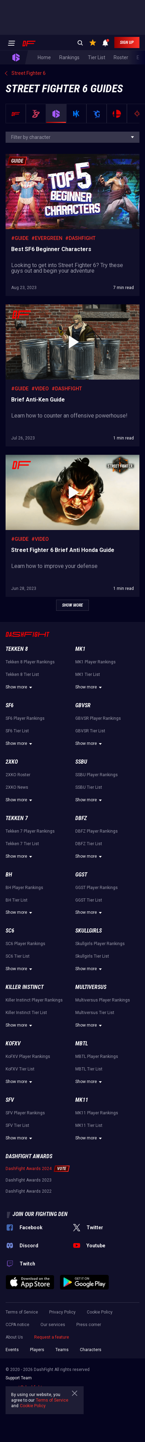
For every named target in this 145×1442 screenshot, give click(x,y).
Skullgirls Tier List (92, 956)
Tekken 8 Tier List (22, 674)
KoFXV (13, 1043)
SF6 (10, 705)
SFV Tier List (17, 1125)
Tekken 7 (17, 818)
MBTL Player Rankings (96, 1056)
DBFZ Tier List (88, 843)
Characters (90, 1349)
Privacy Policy (62, 1312)
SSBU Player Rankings (96, 774)
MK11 (81, 1100)
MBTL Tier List (88, 1069)
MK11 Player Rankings (96, 1112)
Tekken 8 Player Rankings (30, 662)
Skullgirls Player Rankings (100, 943)
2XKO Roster (18, 774)
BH (9, 874)
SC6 (10, 930)
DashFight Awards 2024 (29, 1168)
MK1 (80, 649)
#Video (40, 388)
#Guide (20, 238)
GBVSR (83, 705)
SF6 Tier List (17, 730)
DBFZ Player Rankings (96, 831)
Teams (62, 1349)
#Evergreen (46, 238)
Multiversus (90, 987)
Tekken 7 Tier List (22, 843)
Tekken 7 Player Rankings (30, 831)
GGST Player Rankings (96, 887)
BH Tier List (17, 900)
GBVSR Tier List (90, 730)
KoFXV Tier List (20, 1069)
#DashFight (80, 238)
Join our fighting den (40, 1214)
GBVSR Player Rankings (98, 718)
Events (12, 1349)
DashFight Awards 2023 (29, 1180)
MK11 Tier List (88, 1125)
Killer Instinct (25, 987)
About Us (14, 1337)
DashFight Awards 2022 (29, 1191)
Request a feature (51, 1337)
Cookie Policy (100, 1312)
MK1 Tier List (87, 674)
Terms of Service (22, 1312)
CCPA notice (17, 1324)
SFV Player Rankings (25, 1112)
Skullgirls (88, 930)
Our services (52, 1324)
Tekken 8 (17, 649)
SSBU (81, 761)
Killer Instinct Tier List (26, 1012)
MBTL (81, 1043)
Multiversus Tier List (94, 1012)
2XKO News (17, 787)
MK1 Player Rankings (95, 662)
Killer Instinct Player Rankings (34, 1000)
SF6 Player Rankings (25, 718)
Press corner (88, 1324)
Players (37, 1349)
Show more (20, 687)
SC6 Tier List (18, 956)
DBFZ (81, 818)
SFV (10, 1100)
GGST (81, 874)
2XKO (12, 761)
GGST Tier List (88, 900)
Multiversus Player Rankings (102, 1000)
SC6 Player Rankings (25, 943)
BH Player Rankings (24, 887)
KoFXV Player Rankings (28, 1056)
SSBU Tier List (88, 787)
